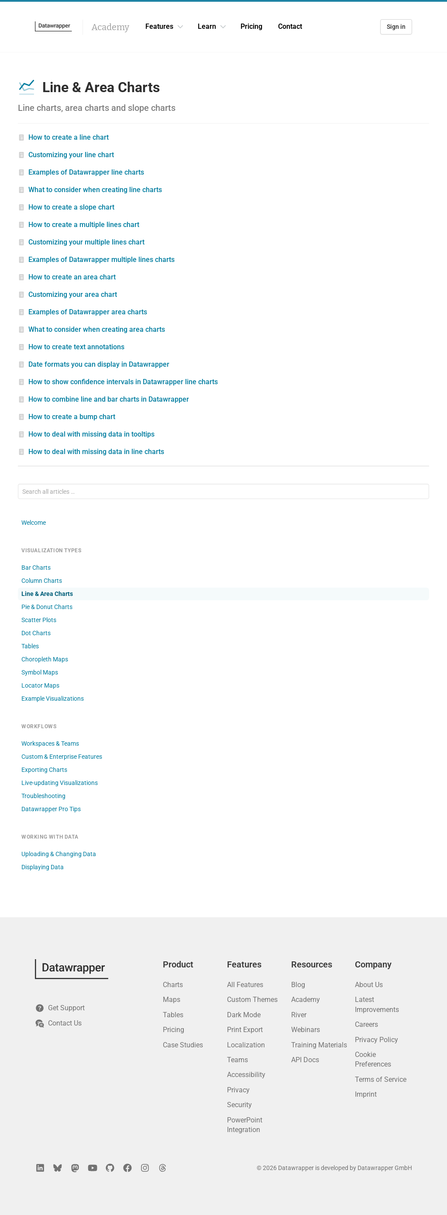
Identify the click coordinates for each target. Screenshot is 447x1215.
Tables (30, 646)
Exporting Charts (44, 769)
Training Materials (319, 1045)
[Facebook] (127, 1168)
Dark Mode (244, 1015)
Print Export (245, 1030)
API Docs (305, 1060)
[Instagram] (145, 1168)
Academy (110, 27)
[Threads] (162, 1168)
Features (159, 26)
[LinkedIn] (40, 1168)
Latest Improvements (377, 1004)
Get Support (60, 1008)
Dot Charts (36, 633)
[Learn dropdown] (223, 26)
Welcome (33, 522)
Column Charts (41, 580)
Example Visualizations (52, 698)
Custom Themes (252, 999)
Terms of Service (380, 1079)
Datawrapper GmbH (385, 1167)
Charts (173, 985)
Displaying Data (42, 867)
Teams (237, 1060)
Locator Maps (40, 685)
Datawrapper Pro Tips (51, 808)
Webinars (305, 1030)
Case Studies (183, 1045)
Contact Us (58, 1023)
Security (239, 1105)
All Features (245, 985)
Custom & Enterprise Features (61, 756)
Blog (298, 985)
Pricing (251, 26)
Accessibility (246, 1074)
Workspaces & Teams (50, 743)
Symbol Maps (39, 672)
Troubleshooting (43, 795)
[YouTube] (92, 1168)
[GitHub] (110, 1168)
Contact (290, 26)
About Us (369, 985)
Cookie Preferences (373, 1059)
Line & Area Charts (47, 593)
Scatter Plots (38, 619)
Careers (366, 1024)
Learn (207, 26)
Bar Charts (36, 567)
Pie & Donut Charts (46, 606)
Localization (246, 1045)
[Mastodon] (75, 1168)
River (298, 1015)
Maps (171, 999)
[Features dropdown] (180, 26)
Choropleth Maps (44, 659)
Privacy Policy (376, 1040)
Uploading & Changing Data (58, 853)
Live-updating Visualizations (59, 782)
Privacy (238, 1090)
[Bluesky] (57, 1168)
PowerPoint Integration (244, 1125)
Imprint (366, 1094)
